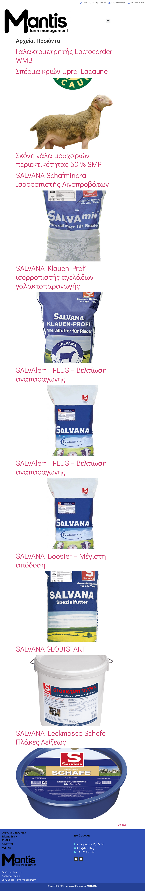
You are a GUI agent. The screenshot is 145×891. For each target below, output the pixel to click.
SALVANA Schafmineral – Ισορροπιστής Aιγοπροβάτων (62, 179)
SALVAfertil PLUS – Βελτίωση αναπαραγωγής (61, 374)
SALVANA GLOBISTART (51, 649)
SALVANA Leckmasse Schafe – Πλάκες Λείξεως (63, 737)
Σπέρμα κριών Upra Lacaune (62, 71)
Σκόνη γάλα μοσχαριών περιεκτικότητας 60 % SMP (59, 159)
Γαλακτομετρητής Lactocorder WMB (64, 55)
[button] (108, 21)
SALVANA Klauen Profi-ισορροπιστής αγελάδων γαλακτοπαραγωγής (54, 276)
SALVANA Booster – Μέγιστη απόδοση (61, 560)
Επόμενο (123, 824)
